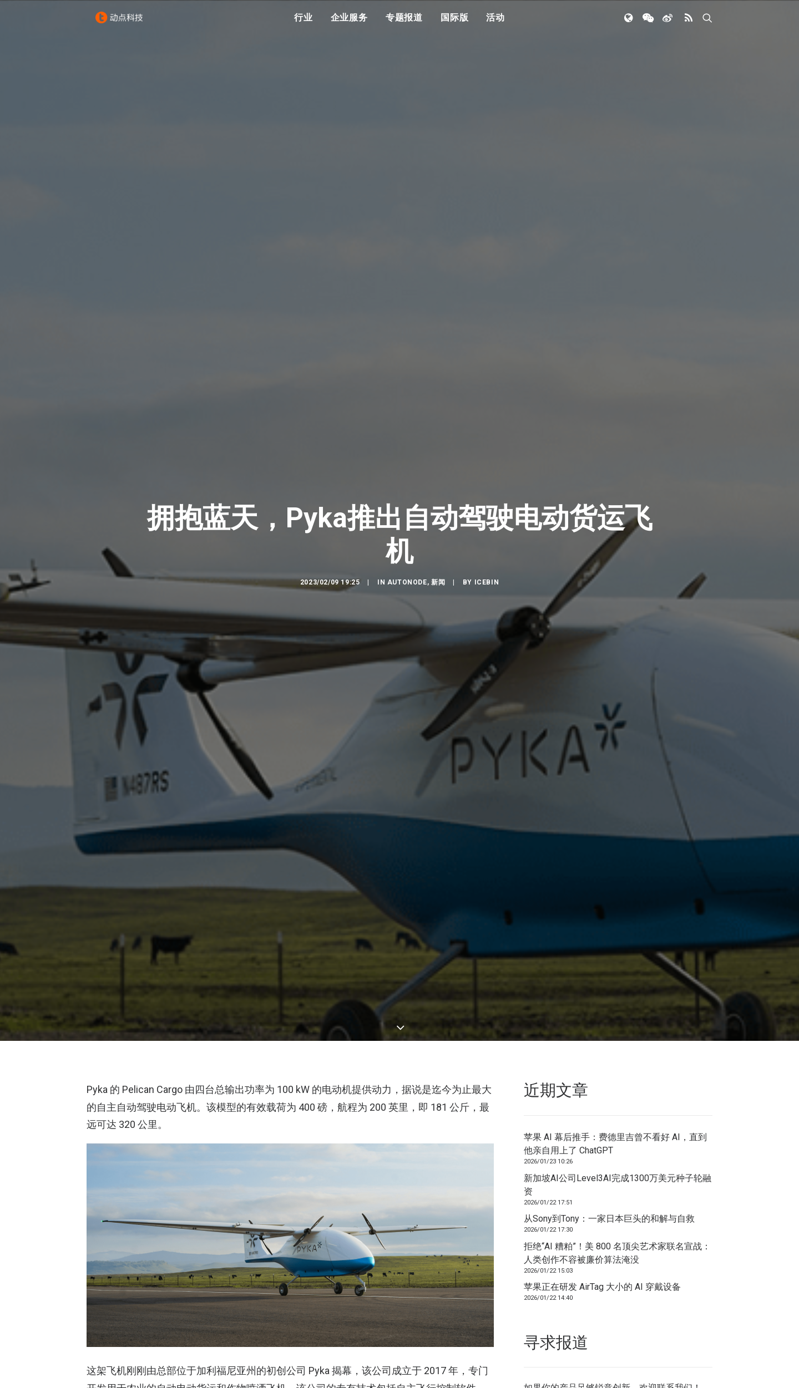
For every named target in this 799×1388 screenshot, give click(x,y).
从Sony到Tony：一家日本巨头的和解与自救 (609, 1146)
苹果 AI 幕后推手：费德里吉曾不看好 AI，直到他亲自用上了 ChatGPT (615, 1071)
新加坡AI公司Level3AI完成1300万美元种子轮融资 (617, 1111)
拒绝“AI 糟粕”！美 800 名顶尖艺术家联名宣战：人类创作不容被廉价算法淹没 (617, 1180)
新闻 (438, 546)
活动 (495, 23)
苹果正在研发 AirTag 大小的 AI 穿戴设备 (602, 1214)
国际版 (454, 23)
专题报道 (404, 23)
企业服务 (349, 23)
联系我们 (674, 1315)
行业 (303, 23)
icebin (486, 546)
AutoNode (407, 546)
